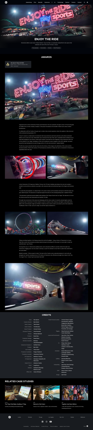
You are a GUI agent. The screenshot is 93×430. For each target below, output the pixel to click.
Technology (60, 2)
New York (62, 417)
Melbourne (83, 417)
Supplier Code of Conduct (65, 426)
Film (35, 2)
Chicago (40, 417)
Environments (43, 48)
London (19, 417)
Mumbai (72, 417)
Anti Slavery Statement (35, 426)
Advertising (29, 2)
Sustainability (26, 426)
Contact (80, 2)
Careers (73, 2)
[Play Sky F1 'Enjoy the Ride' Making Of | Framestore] (46, 286)
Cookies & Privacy (44, 426)
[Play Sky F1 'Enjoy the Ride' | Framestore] (46, 96)
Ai (54, 2)
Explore (67, 2)
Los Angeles (51, 417)
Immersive (47, 2)
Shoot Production (57, 48)
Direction (49, 48)
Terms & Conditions (54, 426)
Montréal (30, 417)
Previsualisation (35, 48)
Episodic (40, 2)
